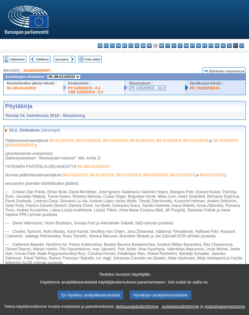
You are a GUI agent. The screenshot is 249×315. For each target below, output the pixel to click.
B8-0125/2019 (225, 140)
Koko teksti (93, 59)
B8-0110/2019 (61, 140)
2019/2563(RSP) (36, 70)
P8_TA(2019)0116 (204, 88)
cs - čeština (112, 45)
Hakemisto (17, 59)
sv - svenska (241, 45)
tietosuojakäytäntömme (137, 310)
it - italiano (167, 45)
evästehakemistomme (225, 310)
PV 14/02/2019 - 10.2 (147, 88)
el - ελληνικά (137, 45)
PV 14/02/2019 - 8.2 (84, 88)
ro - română (217, 45)
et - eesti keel (130, 45)
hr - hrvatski (161, 45)
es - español (106, 45)
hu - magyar (186, 45)
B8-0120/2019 (142, 140)
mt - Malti (192, 45)
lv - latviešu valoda (174, 45)
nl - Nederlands (198, 45)
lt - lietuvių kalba (180, 45)
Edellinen (42, 59)
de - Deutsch (124, 45)
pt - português (210, 45)
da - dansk (118, 45)
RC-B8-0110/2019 (21, 88)
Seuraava (61, 59)
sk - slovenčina (223, 45)
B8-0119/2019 (115, 140)
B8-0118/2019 (88, 140)
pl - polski (204, 45)
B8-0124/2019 (195, 140)
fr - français (149, 45)
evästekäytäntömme (180, 310)
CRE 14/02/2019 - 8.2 (85, 92)
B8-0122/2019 (168, 140)
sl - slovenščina (229, 45)
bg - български (100, 45)
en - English (143, 45)
